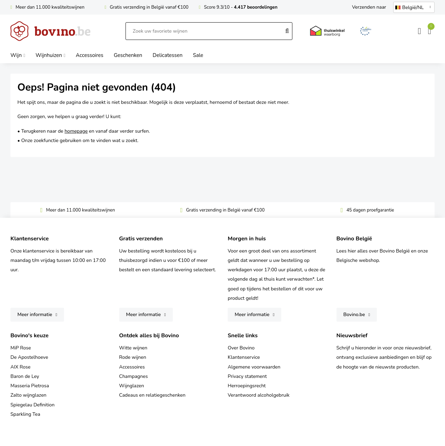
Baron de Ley (24, 376)
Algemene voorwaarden (254, 367)
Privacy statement (247, 376)
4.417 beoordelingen (255, 7)
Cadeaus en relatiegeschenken (152, 395)
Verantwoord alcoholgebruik (259, 395)
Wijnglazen (131, 385)
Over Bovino (241, 348)
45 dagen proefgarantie (370, 210)
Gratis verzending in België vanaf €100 (149, 7)
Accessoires (132, 367)
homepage (76, 131)
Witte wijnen (133, 348)
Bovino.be (354, 314)
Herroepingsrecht (247, 385)
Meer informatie (34, 314)
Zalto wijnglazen (28, 395)
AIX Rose (20, 367)
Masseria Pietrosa (29, 385)
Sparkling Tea (25, 414)
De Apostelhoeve (29, 357)
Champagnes (133, 376)
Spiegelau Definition (32, 405)
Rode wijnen (132, 357)
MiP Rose (20, 348)
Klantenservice (244, 357)
